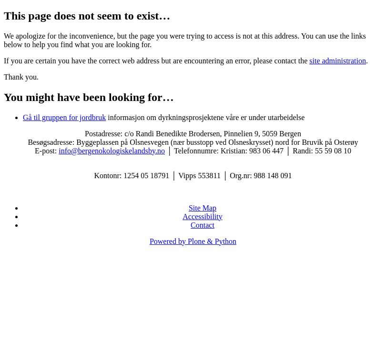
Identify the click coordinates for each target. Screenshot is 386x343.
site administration (337, 61)
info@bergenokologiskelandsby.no (112, 151)
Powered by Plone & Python (193, 241)
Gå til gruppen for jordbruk (64, 117)
